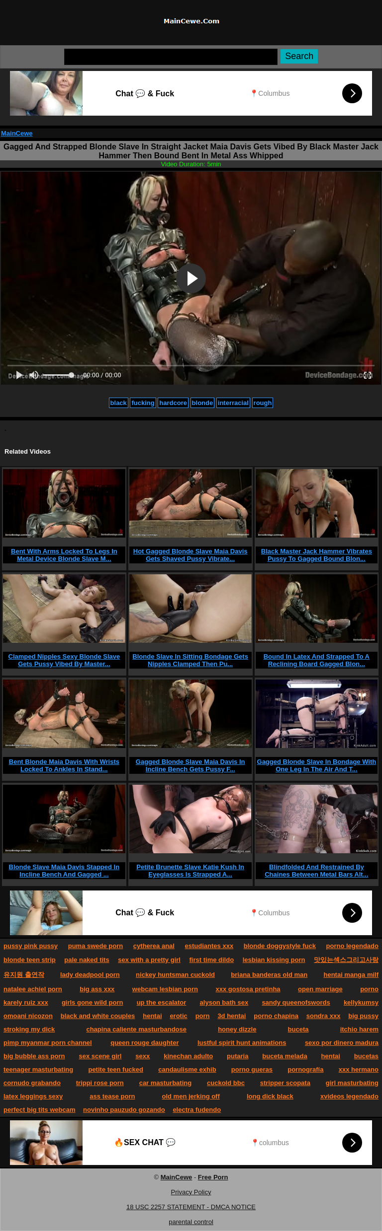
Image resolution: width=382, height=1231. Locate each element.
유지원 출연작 (23, 974)
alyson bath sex (224, 1002)
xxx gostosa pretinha (248, 989)
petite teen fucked (115, 1069)
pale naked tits (86, 959)
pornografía (305, 1069)
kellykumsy (361, 1002)
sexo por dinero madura (342, 1042)
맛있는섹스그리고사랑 (346, 959)
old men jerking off (191, 1096)
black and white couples (98, 1016)
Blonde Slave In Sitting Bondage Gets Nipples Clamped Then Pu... (190, 660)
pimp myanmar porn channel (47, 1042)
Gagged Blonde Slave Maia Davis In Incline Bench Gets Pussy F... (190, 765)
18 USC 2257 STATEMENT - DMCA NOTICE (191, 1207)
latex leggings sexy (33, 1096)
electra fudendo (197, 1109)
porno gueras (252, 1069)
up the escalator (162, 1002)
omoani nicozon (28, 1016)
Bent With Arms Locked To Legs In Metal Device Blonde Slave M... (64, 554)
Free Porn (213, 1177)
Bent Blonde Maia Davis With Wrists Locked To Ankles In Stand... (64, 765)
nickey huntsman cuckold (175, 974)
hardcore (173, 403)
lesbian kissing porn (274, 959)
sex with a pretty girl (149, 959)
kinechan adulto (188, 1056)
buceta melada (284, 1056)
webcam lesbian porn (165, 989)
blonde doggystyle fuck (280, 946)
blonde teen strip (29, 959)
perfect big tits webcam (39, 1109)
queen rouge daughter (144, 1042)
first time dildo (212, 959)
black (118, 403)
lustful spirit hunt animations (241, 1042)
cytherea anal (154, 946)
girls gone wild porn (92, 1002)
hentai (152, 1016)
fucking (142, 403)
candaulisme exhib (187, 1069)
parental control (191, 1222)
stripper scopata (285, 1083)
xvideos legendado (349, 1096)
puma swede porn (95, 946)
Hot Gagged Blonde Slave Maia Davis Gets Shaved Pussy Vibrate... (190, 554)
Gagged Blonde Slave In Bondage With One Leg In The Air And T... (317, 765)
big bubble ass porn (34, 1056)
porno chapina (276, 1016)
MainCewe (17, 133)
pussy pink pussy (30, 946)
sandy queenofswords (296, 1002)
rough (263, 403)
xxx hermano (359, 1069)
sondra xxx (323, 1016)
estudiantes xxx (209, 946)
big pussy (363, 1016)
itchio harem (359, 1029)
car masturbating (165, 1083)
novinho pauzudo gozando (124, 1109)
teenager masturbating (38, 1069)
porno (369, 989)
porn (202, 1016)
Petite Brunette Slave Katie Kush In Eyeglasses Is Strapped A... (190, 870)
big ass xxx (97, 989)
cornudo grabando (32, 1083)
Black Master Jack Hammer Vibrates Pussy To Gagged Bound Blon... (316, 554)
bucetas (366, 1056)
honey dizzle (237, 1029)
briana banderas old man (269, 974)
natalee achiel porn (32, 989)
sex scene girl (100, 1056)
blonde (202, 403)
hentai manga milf (351, 974)
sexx (142, 1056)
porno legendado (352, 946)
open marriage (320, 989)
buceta (298, 1029)
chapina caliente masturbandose (136, 1029)
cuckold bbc (226, 1083)
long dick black (270, 1096)
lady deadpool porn (90, 974)
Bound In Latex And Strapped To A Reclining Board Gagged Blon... (317, 660)
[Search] (171, 57)
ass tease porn (112, 1096)
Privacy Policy (191, 1192)
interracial (233, 403)
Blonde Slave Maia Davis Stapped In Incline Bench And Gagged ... (64, 870)
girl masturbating (352, 1083)
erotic (178, 1016)
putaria (237, 1056)
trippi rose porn (100, 1083)
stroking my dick (29, 1029)
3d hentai (231, 1016)
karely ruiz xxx (25, 1002)
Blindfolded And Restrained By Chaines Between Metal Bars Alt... (316, 870)
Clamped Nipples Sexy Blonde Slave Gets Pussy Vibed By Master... (64, 660)
